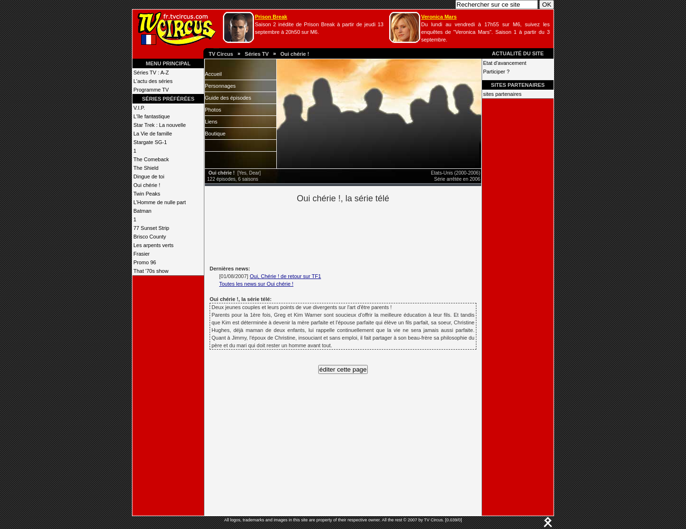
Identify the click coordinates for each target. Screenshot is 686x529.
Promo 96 (144, 262)
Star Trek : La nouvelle (159, 125)
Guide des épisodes (228, 98)
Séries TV (257, 54)
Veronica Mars (439, 17)
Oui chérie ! (294, 54)
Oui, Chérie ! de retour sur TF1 (285, 276)
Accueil (213, 74)
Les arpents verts (153, 245)
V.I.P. (139, 108)
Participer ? (496, 71)
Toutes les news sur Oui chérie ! (256, 284)
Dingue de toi (148, 176)
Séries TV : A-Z (151, 72)
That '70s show (151, 271)
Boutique (215, 133)
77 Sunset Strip (151, 228)
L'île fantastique (151, 116)
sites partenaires (502, 94)
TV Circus (221, 54)
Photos (213, 110)
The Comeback (151, 159)
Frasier (141, 254)
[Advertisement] (359, 232)
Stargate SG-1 (150, 142)
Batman (142, 211)
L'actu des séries (152, 81)
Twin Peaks (146, 194)
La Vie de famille (152, 133)
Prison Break (271, 17)
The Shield (146, 168)
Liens (211, 121)
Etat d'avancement (504, 63)
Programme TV (151, 90)
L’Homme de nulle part (159, 202)
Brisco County (149, 236)
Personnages (220, 86)
